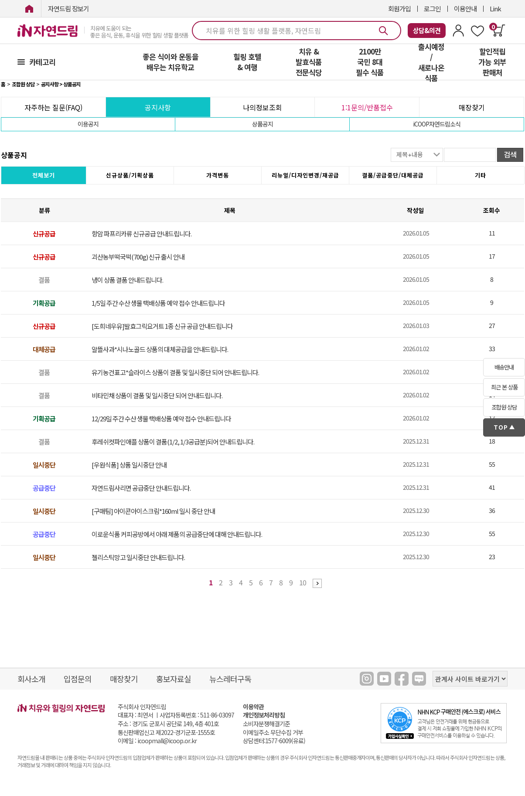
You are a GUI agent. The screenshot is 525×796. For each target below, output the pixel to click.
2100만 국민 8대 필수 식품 (370, 62)
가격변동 (217, 175)
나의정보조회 (262, 107)
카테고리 (42, 61)
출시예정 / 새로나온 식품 (431, 62)
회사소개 (31, 678)
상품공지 (262, 124)
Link (495, 8)
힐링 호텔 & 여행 (247, 61)
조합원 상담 (504, 407)
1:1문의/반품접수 (367, 107)
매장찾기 (472, 107)
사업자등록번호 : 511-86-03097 (197, 715)
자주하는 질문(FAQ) (53, 107)
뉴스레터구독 (230, 678)
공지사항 (158, 107)
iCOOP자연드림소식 (436, 124)
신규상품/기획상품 (130, 175)
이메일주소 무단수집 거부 (273, 732)
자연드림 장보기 (68, 8)
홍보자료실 (173, 678)
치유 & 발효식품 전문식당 (309, 62)
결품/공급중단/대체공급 (393, 175)
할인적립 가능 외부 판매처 (492, 62)
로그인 (432, 8)
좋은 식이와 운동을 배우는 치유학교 (170, 61)
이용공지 (88, 124)
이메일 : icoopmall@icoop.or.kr (157, 741)
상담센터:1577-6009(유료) (274, 741)
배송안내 (504, 367)
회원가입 (399, 8)
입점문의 (78, 678)
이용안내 (465, 8)
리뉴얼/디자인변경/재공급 (305, 175)
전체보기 (43, 175)
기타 (480, 175)
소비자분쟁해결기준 (266, 724)
